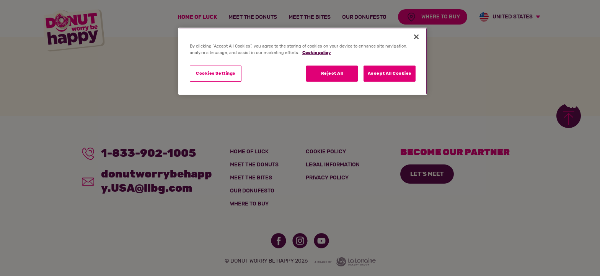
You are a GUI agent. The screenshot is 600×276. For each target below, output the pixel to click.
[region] (302, 61)
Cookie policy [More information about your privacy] (316, 53)
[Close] (416, 36)
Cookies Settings (215, 73)
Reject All (332, 73)
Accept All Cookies (389, 73)
